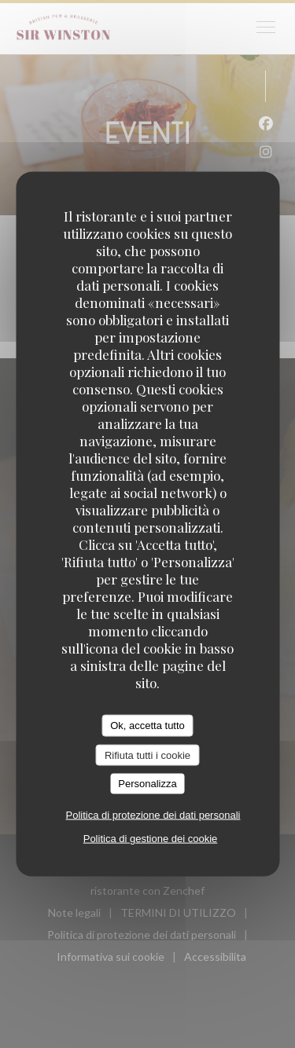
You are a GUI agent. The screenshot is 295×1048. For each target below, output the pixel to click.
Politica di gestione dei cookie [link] (150, 838)
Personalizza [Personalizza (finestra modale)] (147, 784)
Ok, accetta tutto (147, 725)
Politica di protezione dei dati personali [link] (153, 814)
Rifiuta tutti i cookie (147, 754)
